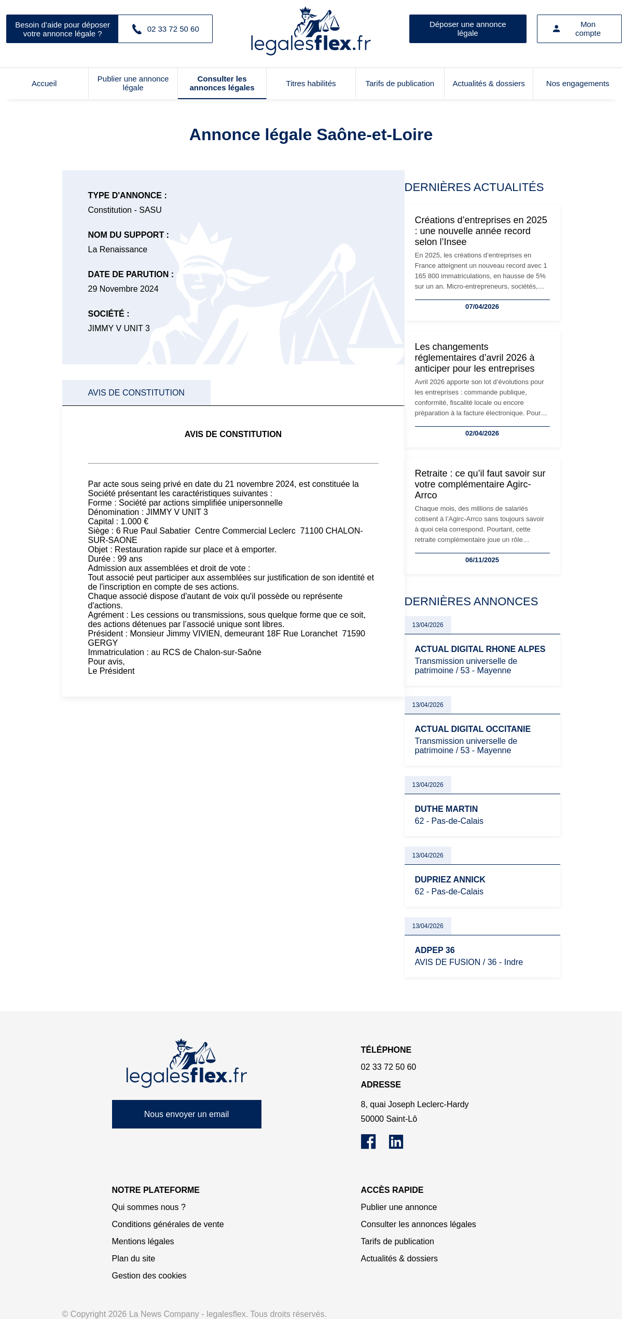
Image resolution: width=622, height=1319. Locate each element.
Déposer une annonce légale (468, 28)
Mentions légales (143, 1241)
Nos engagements (578, 83)
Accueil (44, 83)
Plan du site (134, 1258)
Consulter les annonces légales (221, 83)
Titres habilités (311, 83)
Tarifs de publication (400, 83)
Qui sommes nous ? (149, 1207)
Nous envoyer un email (186, 1114)
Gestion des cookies (149, 1275)
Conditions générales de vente (168, 1224)
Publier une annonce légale (133, 83)
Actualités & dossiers (489, 83)
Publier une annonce (399, 1207)
